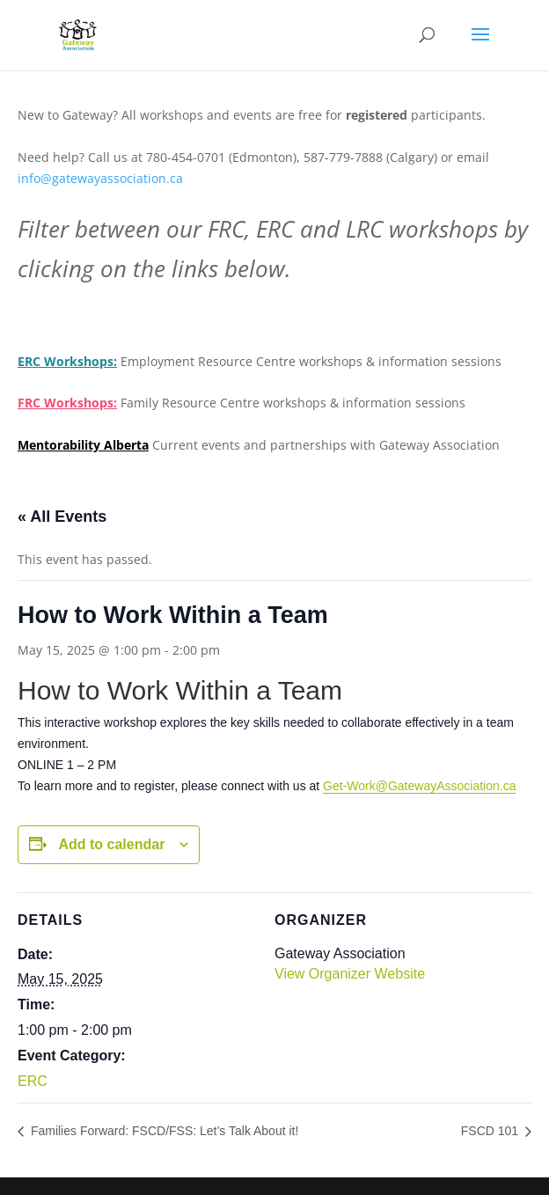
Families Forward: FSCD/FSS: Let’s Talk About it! (162, 1131)
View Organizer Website (349, 973)
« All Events (62, 516)
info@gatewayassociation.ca (102, 178)
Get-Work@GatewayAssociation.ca (419, 786)
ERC (33, 1081)
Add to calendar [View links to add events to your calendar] (111, 844)
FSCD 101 (491, 1131)
